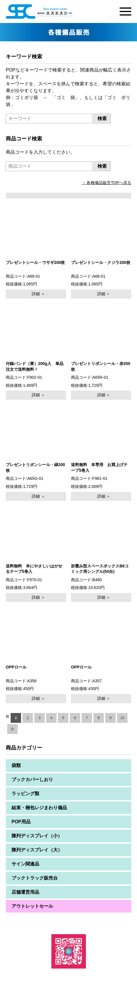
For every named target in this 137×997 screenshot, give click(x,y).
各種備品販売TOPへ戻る (109, 182)
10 (122, 718)
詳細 (36, 293)
